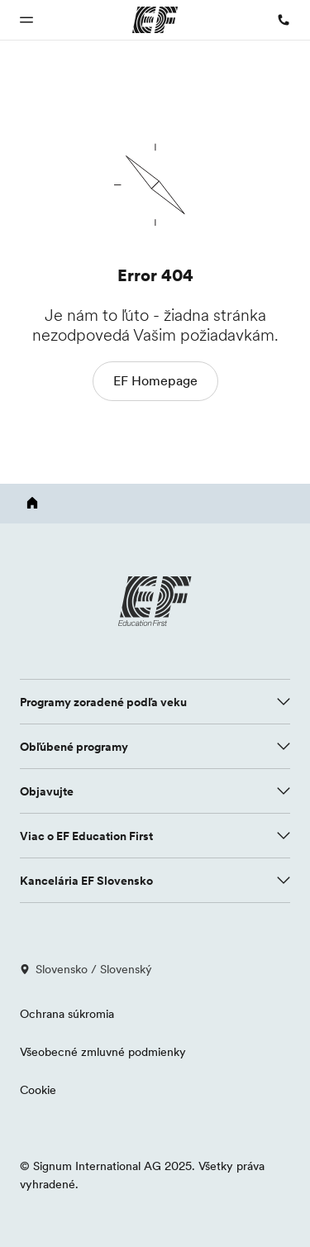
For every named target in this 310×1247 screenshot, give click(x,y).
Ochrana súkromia (67, 1014)
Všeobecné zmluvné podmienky (103, 1052)
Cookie (38, 1090)
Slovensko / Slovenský (86, 969)
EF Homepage (155, 380)
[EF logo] (155, 601)
